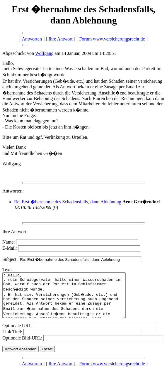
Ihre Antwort (61, 38)
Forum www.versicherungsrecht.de (112, 38)
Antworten (32, 38)
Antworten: (13, 190)
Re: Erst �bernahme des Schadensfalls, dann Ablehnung (67, 201)
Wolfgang (44, 53)
